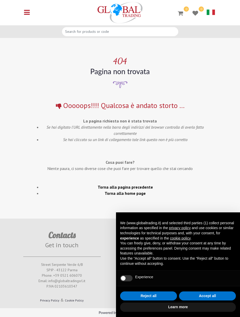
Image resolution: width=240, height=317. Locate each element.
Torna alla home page (125, 193)
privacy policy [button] (180, 228)
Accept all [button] (207, 296)
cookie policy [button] (180, 238)
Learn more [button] (178, 307)
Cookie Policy (74, 300)
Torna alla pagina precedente (125, 187)
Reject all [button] (148, 296)
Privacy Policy (49, 300)
